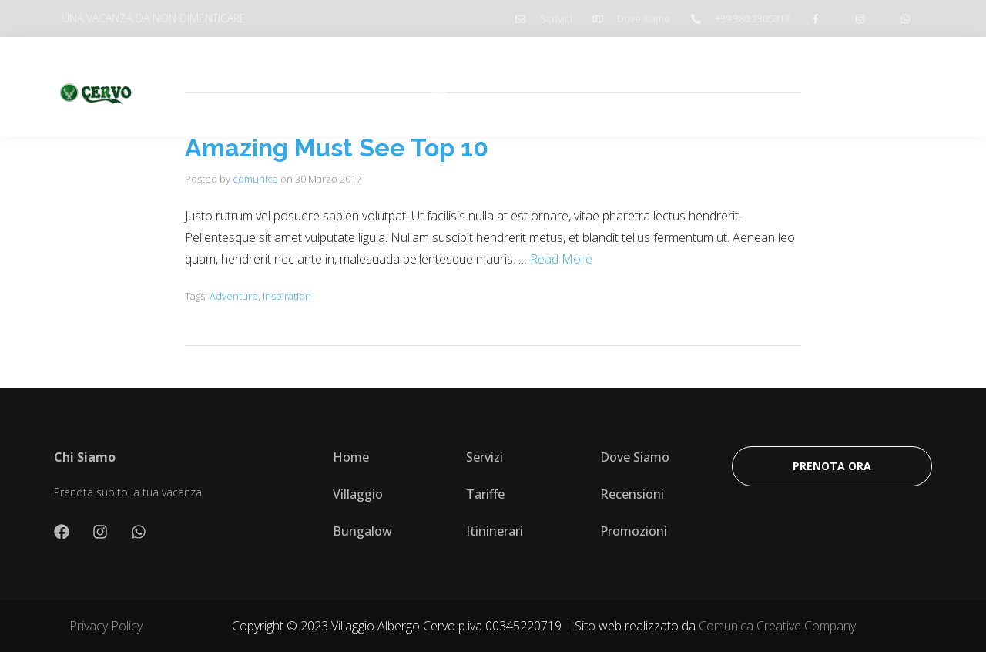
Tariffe (499, 86)
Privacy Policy (106, 625)
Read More (561, 258)
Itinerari (565, 86)
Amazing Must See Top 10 (336, 147)
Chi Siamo (355, 86)
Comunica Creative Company (777, 625)
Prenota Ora (876, 86)
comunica (255, 179)
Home (285, 86)
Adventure (234, 296)
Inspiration (287, 296)
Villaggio (432, 86)
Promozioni (644, 86)
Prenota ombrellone (759, 86)
